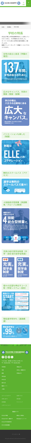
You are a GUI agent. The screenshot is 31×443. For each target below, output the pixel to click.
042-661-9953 (17, 362)
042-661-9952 (7, 362)
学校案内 (9, 27)
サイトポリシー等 (16, 434)
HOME (3, 27)
